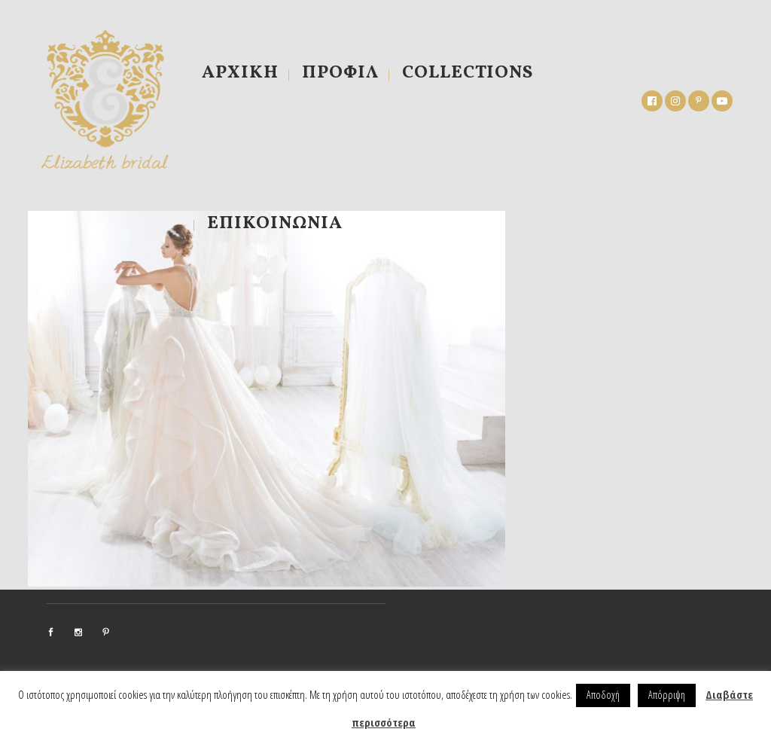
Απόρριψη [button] (666, 695)
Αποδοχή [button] (603, 695)
